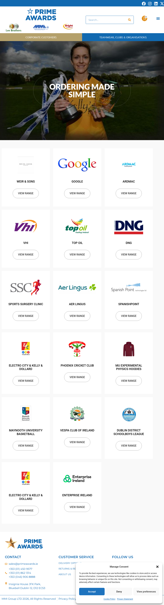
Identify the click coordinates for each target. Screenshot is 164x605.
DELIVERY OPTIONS (70, 563)
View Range (26, 193)
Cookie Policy (109, 599)
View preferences (146, 591)
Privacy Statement (125, 599)
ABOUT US (65, 574)
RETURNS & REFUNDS (71, 568)
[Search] (129, 20)
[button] (157, 566)
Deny (119, 591)
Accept (92, 591)
